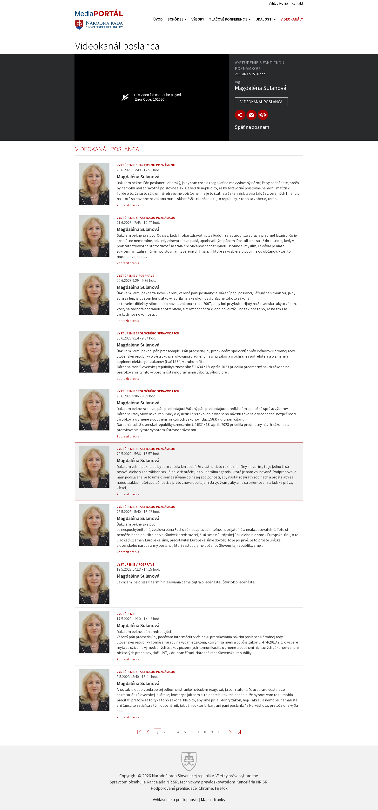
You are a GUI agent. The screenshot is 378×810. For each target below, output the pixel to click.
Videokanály (292, 19)
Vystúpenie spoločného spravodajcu (148, 333)
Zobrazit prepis (128, 205)
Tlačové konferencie (230, 19)
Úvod (158, 19)
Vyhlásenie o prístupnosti (175, 799)
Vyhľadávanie (278, 3)
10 (220, 731)
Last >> (236, 732)
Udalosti (266, 19)
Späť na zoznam (252, 127)
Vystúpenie (126, 614)
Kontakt (297, 3)
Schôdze (177, 19)
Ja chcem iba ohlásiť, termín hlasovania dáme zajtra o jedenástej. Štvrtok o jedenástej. (186, 582)
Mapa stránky (213, 799)
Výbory (197, 19)
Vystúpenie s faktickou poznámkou (146, 165)
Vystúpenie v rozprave (135, 275)
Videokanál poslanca (261, 101)
